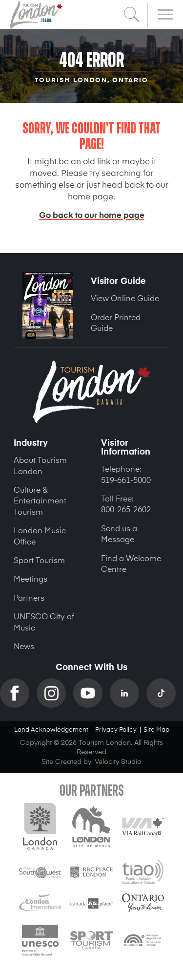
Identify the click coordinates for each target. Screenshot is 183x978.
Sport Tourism (39, 559)
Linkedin (128, 693)
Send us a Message (119, 533)
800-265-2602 (126, 508)
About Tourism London (40, 465)
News (24, 645)
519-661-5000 (126, 479)
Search (131, 14)
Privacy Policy (116, 729)
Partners (29, 597)
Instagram (55, 693)
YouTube (91, 693)
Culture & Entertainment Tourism (40, 500)
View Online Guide (125, 297)
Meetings (30, 578)
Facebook (18, 693)
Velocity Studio (118, 761)
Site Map (156, 729)
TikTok (164, 693)
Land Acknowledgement (51, 729)
